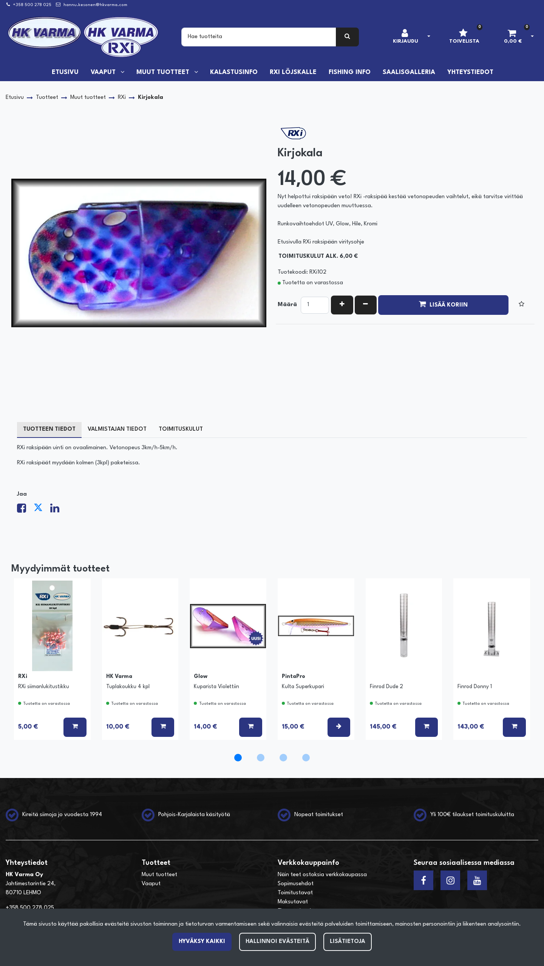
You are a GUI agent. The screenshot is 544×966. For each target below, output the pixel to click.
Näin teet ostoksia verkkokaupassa (322, 875)
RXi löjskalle (293, 72)
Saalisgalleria (409, 72)
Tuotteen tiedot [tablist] (49, 429)
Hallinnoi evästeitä (277, 941)
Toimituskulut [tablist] (181, 429)
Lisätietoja (347, 941)
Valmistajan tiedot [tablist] (117, 429)
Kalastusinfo (234, 72)
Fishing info (350, 72)
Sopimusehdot (296, 884)
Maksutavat (293, 902)
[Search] (258, 37)
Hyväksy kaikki (202, 941)
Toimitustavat (295, 893)
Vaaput (104, 72)
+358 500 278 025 (32, 5)
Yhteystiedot (470, 72)
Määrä (287, 305)
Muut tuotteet (163, 72)
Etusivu (65, 72)
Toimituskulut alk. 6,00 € (318, 256)
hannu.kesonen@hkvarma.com (95, 5)
